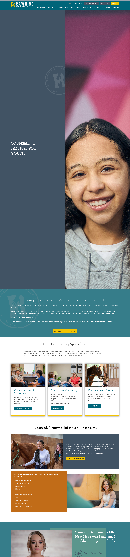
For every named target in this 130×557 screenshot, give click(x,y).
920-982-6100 (79, 3)
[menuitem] (45, 7)
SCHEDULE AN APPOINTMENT (65, 331)
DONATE (115, 3)
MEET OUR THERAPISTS (75, 458)
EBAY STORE (105, 3)
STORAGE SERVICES (91, 3)
